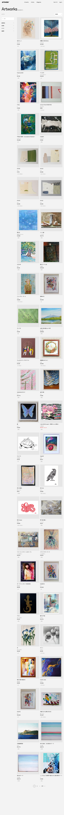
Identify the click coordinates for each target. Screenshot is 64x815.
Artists (32, 2)
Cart (56, 2)
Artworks (26, 2)
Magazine (39, 2)
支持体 (8, 25)
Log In (60, 2)
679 (42, 786)
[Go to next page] (45, 786)
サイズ (8, 28)
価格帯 (8, 31)
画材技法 (8, 23)
